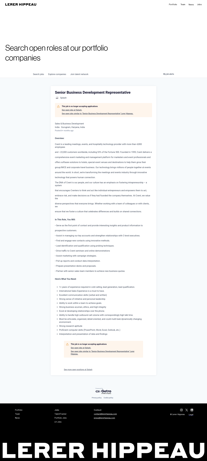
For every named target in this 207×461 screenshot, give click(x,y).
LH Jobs (58, 422)
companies (57, 74)
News (191, 4)
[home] (20, 4)
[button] (199, 5)
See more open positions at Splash (78, 370)
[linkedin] (192, 410)
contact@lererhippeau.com (105, 414)
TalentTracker (61, 414)
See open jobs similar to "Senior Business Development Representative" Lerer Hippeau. (97, 114)
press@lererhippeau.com (104, 418)
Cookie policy (108, 398)
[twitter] (186, 410)
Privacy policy (97, 398)
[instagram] (181, 410)
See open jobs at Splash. (72, 110)
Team (182, 4)
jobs (38, 74)
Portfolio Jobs (61, 418)
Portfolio (173, 4)
